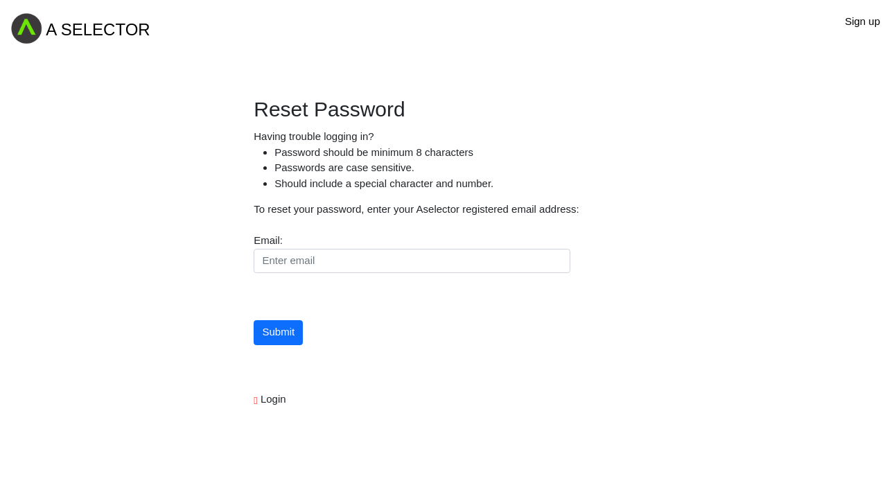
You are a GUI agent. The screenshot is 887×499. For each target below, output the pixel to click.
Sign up (862, 21)
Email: (268, 240)
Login (272, 399)
